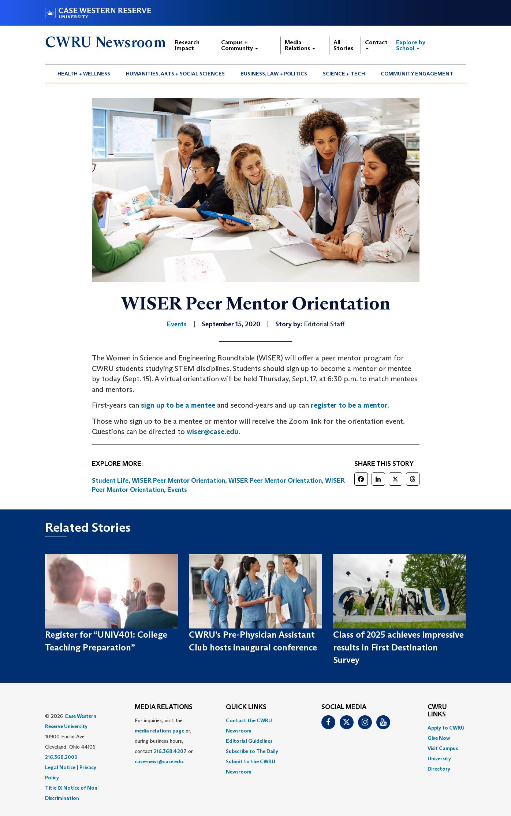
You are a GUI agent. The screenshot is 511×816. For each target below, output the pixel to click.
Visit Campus (443, 748)
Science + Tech (344, 73)
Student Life (110, 480)
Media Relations (300, 45)
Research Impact (187, 45)
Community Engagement (417, 73)
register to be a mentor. (350, 405)
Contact (376, 44)
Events (177, 490)
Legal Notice (60, 767)
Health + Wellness (83, 73)
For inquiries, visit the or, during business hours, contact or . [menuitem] (164, 741)
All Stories (343, 45)
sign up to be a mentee (178, 405)
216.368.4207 (170, 751)
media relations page (159, 730)
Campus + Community (239, 45)
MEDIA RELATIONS (164, 707)
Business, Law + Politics (273, 73)
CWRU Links (437, 711)
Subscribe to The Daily (252, 751)
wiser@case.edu (212, 431)
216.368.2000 (61, 757)
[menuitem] (84, 73)
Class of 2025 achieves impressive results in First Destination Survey (398, 647)
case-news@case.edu (159, 761)
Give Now (439, 738)
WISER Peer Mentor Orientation (178, 480)
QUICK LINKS (246, 707)
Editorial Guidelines (249, 741)
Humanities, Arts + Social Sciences (175, 73)
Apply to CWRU (446, 727)
